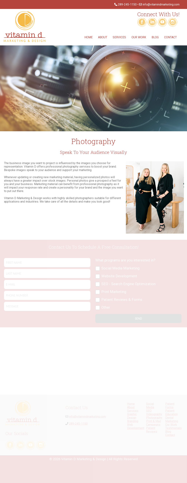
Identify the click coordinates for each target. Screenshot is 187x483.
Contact (170, 37)
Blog (155, 37)
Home (88, 37)
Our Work (138, 37)
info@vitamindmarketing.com (161, 4)
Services (119, 37)
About (102, 37)
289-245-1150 (127, 4)
